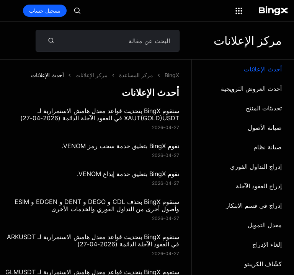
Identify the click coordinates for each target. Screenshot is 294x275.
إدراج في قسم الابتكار (254, 205)
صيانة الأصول (265, 127)
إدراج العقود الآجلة (259, 186)
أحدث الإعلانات (263, 69)
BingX (172, 75)
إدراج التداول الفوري (256, 166)
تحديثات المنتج (264, 108)
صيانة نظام (267, 147)
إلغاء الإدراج (267, 244)
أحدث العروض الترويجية (251, 88)
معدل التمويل (265, 225)
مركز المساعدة (136, 75)
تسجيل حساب (44, 10)
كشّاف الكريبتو (263, 264)
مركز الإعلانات (91, 75)
